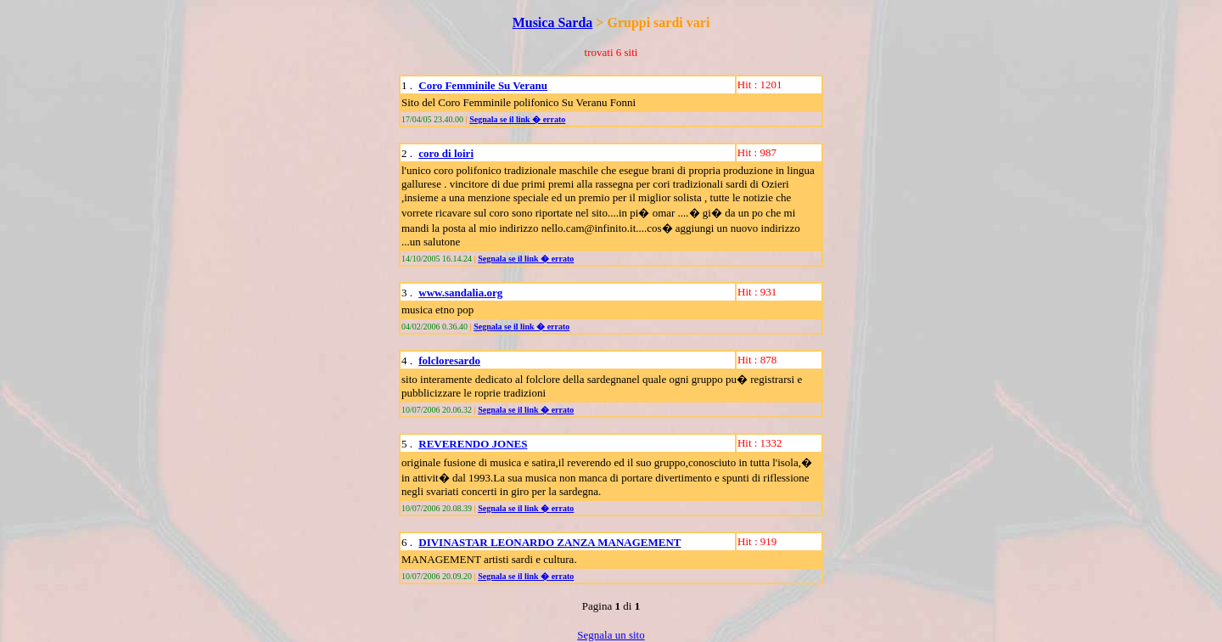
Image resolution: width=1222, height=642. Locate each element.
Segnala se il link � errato (517, 119)
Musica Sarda (553, 22)
